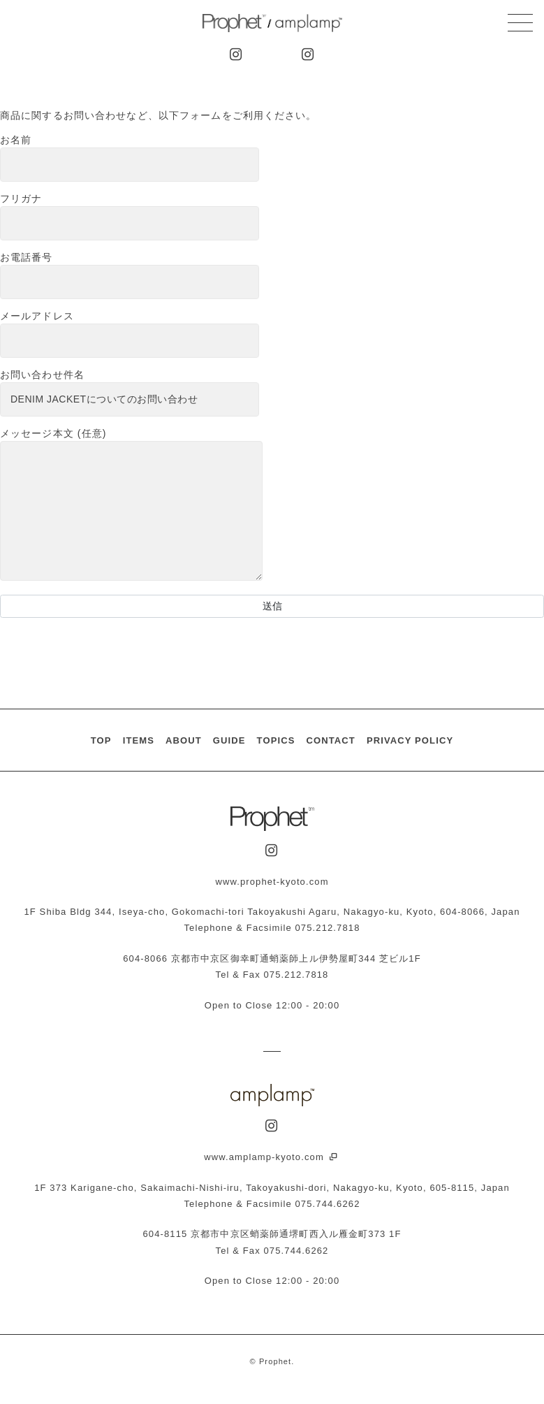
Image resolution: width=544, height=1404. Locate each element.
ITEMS (138, 740)
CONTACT (330, 740)
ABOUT (184, 740)
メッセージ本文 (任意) (131, 505)
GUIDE (229, 740)
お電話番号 (129, 275)
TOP (101, 740)
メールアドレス (129, 334)
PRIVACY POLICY (410, 740)
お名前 (129, 158)
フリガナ (129, 216)
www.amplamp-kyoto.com (272, 1157)
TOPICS (276, 740)
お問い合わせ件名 (129, 393)
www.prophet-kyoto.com (271, 881)
